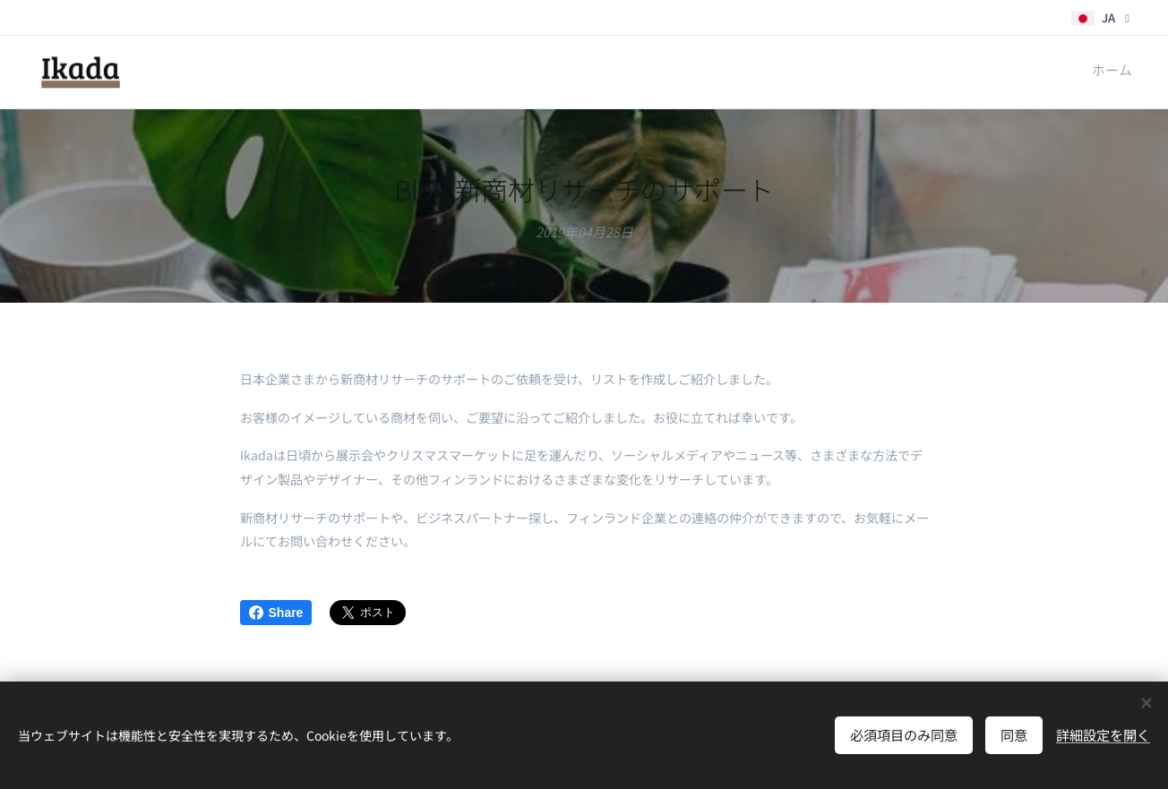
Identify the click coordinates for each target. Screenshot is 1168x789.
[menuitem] (1130, 72)
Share (276, 612)
